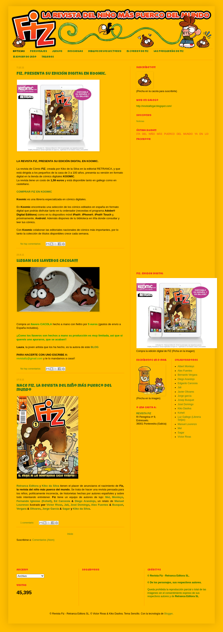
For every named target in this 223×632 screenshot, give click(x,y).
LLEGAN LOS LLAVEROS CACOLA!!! (47, 261)
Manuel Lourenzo (187, 424)
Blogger (168, 613)
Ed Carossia (62, 501)
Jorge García (50, 508)
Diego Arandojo (85, 501)
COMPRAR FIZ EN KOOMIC (34, 191)
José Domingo (79, 504)
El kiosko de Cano (24, 57)
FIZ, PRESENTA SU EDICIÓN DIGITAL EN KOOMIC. (61, 74)
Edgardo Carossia (188, 383)
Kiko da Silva (81, 508)
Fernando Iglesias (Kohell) (34, 501)
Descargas (75, 51)
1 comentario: (27, 522)
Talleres (48, 57)
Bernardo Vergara (187, 374)
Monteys (117, 497)
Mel (107, 497)
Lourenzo (23, 504)
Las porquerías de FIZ (169, 51)
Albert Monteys (186, 366)
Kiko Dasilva (184, 408)
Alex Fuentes (99, 504)
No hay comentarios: (31, 244)
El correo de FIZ (137, 51)
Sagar (66, 508)
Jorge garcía (185, 395)
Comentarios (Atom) (43, 540)
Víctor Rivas (54, 504)
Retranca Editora (28, 485)
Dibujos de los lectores (104, 51)
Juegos (57, 51)
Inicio (70, 534)
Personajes (38, 51)
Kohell (181, 412)
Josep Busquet (186, 400)
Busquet (117, 504)
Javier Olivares (186, 391)
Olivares (35, 508)
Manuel (119, 501)
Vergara (21, 508)
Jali (66, 504)
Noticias (19, 51)
